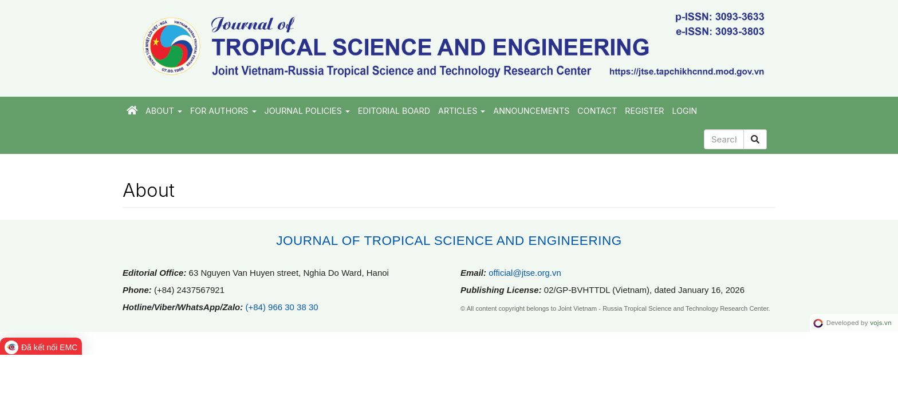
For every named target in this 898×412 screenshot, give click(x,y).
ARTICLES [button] (461, 111)
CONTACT (597, 111)
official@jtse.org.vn (525, 273)
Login (685, 111)
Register (644, 111)
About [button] (163, 111)
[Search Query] (724, 139)
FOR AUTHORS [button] (223, 111)
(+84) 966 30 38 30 (281, 307)
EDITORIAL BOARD (394, 111)
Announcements (531, 111)
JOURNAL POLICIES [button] (307, 111)
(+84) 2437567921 (189, 290)
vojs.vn (881, 323)
